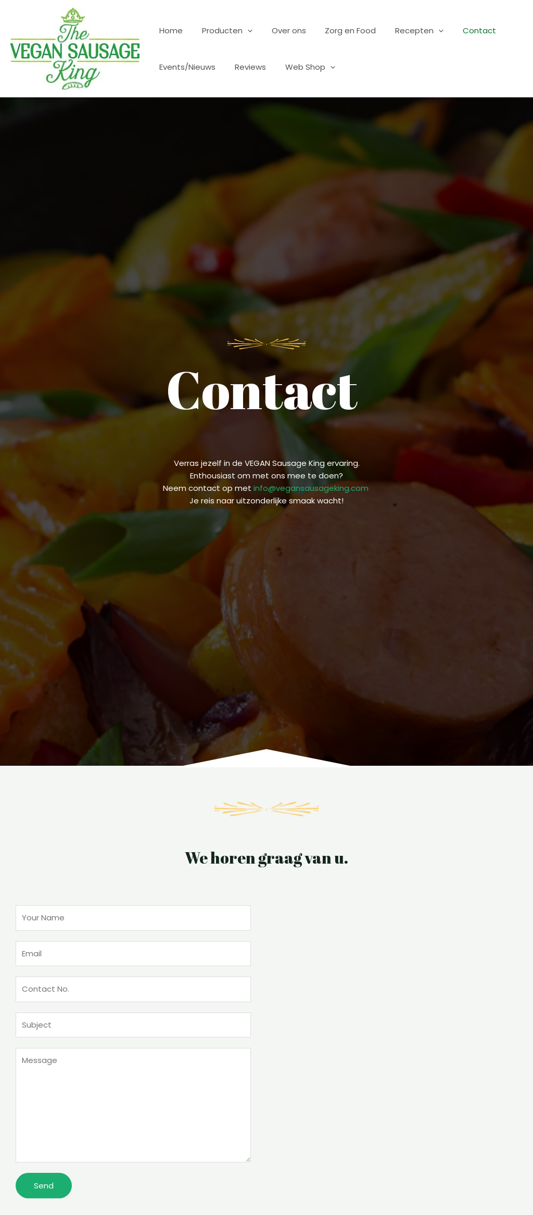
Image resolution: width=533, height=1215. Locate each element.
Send (44, 1185)
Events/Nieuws (186, 66)
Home (169, 30)
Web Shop (301, 67)
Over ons (280, 30)
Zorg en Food (338, 30)
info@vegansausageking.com (311, 488)
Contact (460, 30)
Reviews (245, 66)
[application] (242, 30)
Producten (222, 30)
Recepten (403, 30)
